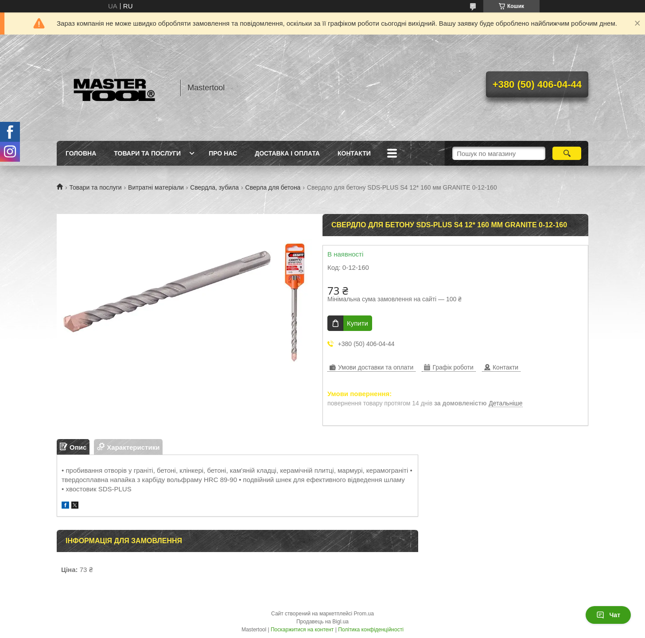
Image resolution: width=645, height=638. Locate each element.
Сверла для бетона (273, 187)
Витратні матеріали (156, 187)
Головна (81, 153)
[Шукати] (566, 153)
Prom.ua (364, 614)
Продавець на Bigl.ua (322, 622)
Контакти (354, 153)
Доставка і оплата (287, 153)
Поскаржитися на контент (302, 629)
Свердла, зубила (214, 187)
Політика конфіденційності (371, 629)
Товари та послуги (147, 153)
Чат (608, 615)
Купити (357, 323)
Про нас (223, 153)
